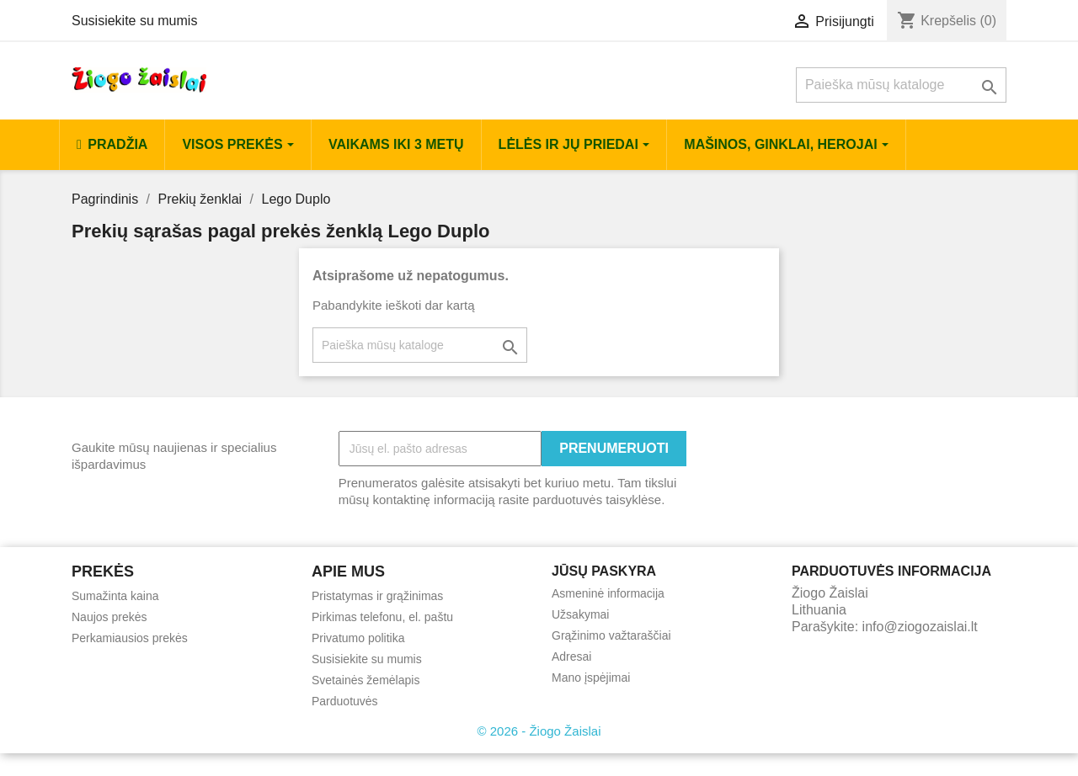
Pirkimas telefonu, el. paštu (382, 617)
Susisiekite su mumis (134, 20)
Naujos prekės (109, 617)
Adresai (571, 656)
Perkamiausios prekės (130, 638)
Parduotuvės (345, 701)
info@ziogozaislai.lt (920, 626)
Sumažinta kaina (115, 596)
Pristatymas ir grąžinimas (377, 596)
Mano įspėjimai (591, 677)
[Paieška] (901, 85)
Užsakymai (580, 614)
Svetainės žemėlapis (365, 680)
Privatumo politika (358, 638)
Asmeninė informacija (608, 593)
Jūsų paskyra (604, 571)
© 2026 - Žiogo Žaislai (539, 731)
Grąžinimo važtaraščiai (611, 635)
